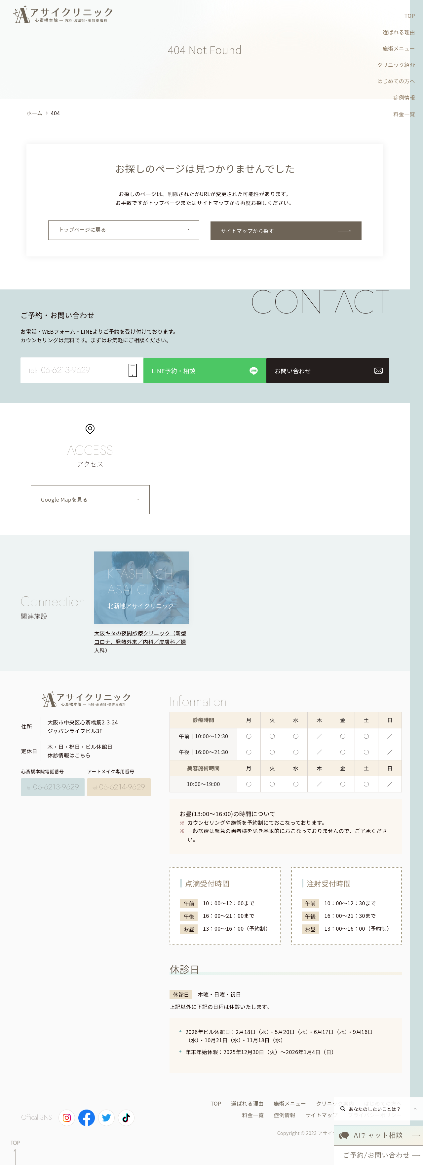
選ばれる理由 (399, 32)
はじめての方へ (396, 81)
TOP (409, 15)
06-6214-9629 (119, 785)
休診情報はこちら (69, 754)
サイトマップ (321, 1113)
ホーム (34, 113)
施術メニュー (399, 48)
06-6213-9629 (53, 785)
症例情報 (404, 97)
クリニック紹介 (396, 65)
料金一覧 (404, 114)
